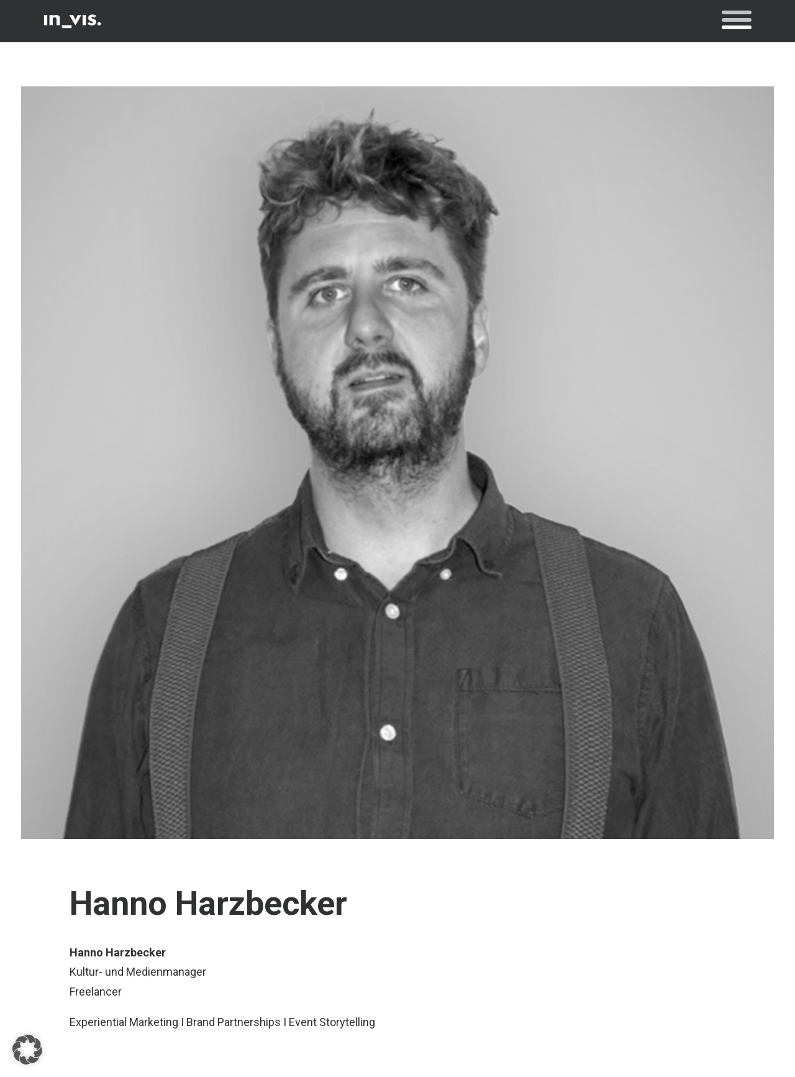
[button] (736, 21)
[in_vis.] (72, 21)
